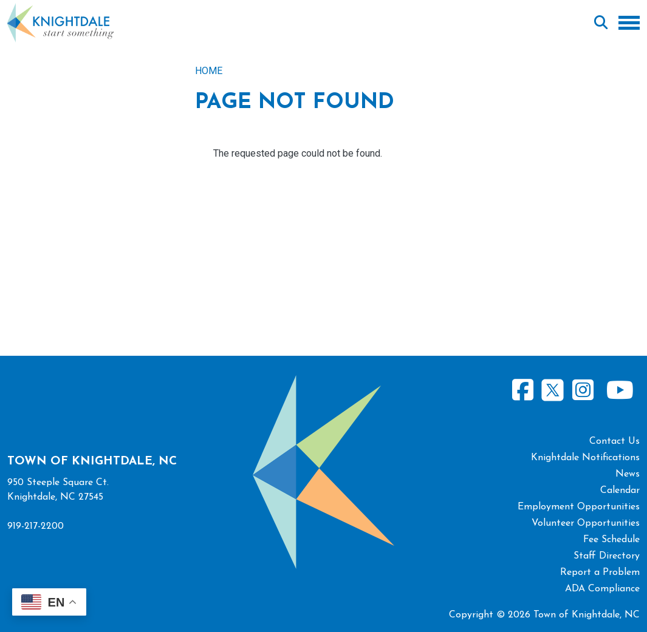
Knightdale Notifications (585, 458)
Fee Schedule (611, 540)
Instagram (583, 390)
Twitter (552, 388)
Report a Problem (600, 572)
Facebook (523, 390)
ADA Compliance (602, 589)
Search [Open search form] (600, 23)
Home (208, 70)
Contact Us (614, 441)
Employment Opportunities (579, 507)
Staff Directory (606, 556)
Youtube (620, 390)
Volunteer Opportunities (586, 523)
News (627, 474)
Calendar (620, 490)
